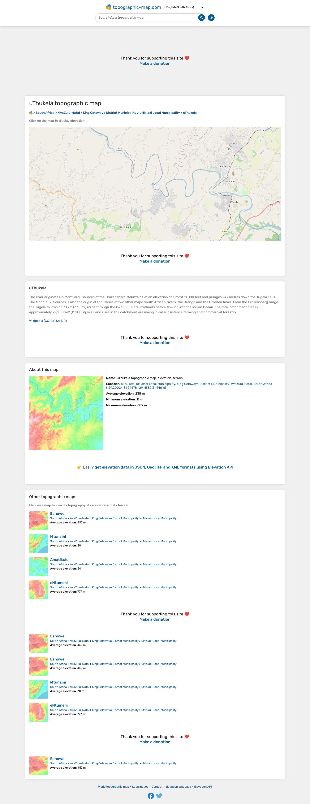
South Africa (58, 518)
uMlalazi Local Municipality (159, 518)
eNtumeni (59, 582)
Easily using (158, 467)
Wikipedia (36, 321)
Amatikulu (59, 559)
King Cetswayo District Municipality (115, 518)
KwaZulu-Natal (79, 518)
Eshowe (57, 513)
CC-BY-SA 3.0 (55, 321)
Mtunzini (58, 536)
